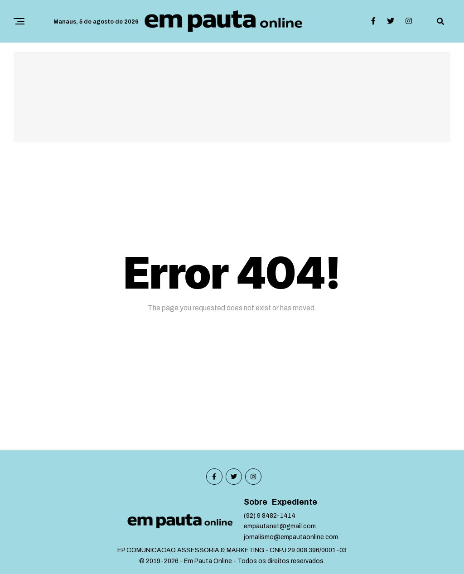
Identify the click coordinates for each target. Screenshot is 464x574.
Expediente (294, 502)
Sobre (255, 502)
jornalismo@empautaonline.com (291, 537)
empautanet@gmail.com (280, 526)
